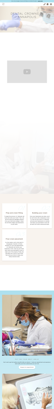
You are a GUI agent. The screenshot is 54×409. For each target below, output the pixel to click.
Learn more (40, 1)
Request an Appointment (27, 367)
